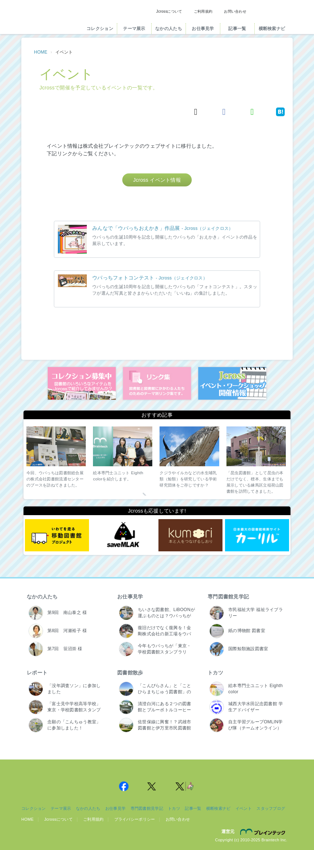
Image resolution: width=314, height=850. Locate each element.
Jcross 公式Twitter (152, 786)
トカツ (215, 673)
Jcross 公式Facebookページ (124, 786)
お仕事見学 (203, 28)
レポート (37, 673)
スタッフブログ (270, 808)
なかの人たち (168, 28)
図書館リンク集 (157, 383)
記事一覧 (237, 28)
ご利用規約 (203, 11)
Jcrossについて (169, 11)
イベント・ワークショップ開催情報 (232, 383)
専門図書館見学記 (228, 596)
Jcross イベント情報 (157, 180)
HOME (40, 52)
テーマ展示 (134, 28)
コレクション (99, 28)
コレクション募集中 (82, 383)
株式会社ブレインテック (263, 831)
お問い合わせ (235, 11)
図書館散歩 (130, 673)
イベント (244, 808)
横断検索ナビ (272, 28)
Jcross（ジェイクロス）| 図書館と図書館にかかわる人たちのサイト (51, 19)
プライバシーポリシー (134, 819)
